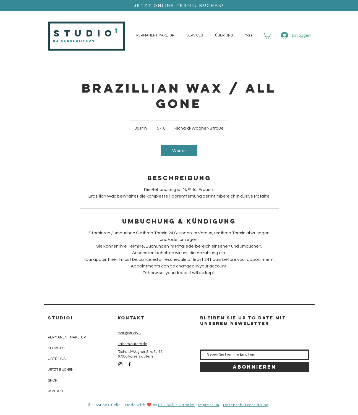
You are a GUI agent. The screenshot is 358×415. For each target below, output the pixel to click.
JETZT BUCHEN (61, 370)
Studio (85, 33)
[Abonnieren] (254, 367)
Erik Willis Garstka (176, 405)
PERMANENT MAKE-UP (67, 337)
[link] (179, 150)
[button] (267, 35)
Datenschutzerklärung (246, 405)
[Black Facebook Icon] (129, 364)
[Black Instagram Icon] (120, 364)
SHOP (52, 380)
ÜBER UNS (57, 359)
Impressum (208, 405)
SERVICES (56, 348)
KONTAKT (56, 391)
